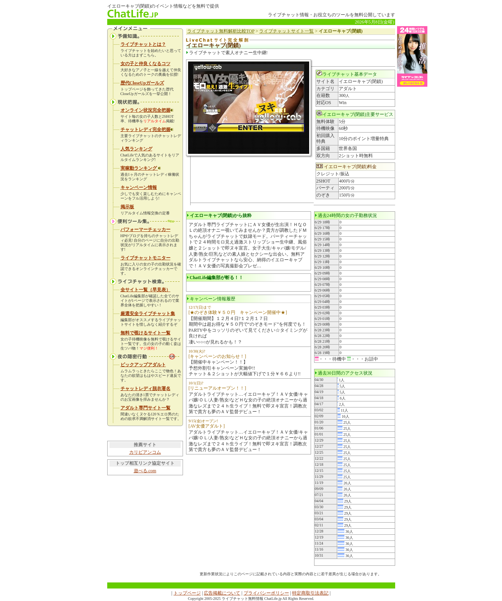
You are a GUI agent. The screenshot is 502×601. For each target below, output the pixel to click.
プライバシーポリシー (266, 593)
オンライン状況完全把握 (147, 110)
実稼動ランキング (140, 168)
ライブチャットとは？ (143, 44)
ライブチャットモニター (145, 258)
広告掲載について (222, 593)
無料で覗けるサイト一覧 (145, 333)
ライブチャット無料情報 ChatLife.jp (251, 598)
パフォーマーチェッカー (145, 229)
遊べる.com (145, 470)
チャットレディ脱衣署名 (145, 388)
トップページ (187, 593)
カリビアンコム (145, 452)
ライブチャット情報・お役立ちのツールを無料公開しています (331, 14)
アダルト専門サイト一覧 (145, 408)
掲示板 (127, 206)
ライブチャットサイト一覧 (286, 31)
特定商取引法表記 (310, 593)
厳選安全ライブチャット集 (147, 313)
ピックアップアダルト (143, 364)
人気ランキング (136, 148)
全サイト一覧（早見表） (145, 289)
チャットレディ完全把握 (147, 129)
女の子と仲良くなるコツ (145, 63)
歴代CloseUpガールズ (142, 83)
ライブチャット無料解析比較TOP (221, 31)
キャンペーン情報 (138, 187)
